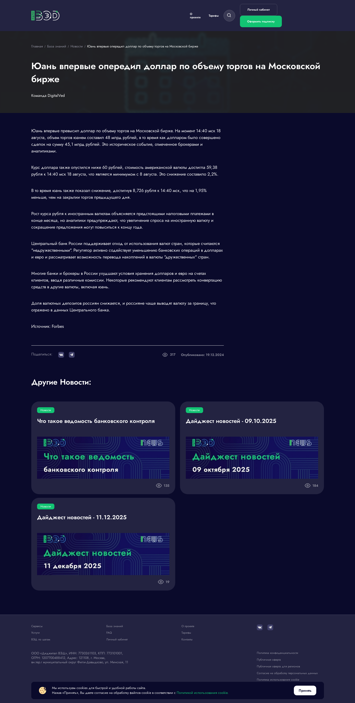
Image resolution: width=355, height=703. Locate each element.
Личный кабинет (258, 10)
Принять (305, 690)
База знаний (114, 626)
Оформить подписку (261, 21)
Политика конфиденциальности (277, 653)
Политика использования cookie (278, 680)
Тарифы (214, 15)
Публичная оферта (269, 660)
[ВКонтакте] (260, 627)
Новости (45, 410)
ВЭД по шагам (40, 639)
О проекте (195, 15)
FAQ (109, 633)
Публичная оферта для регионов (278, 666)
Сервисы (37, 626)
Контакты (187, 639)
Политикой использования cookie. (202, 692)
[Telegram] (270, 627)
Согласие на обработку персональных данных (287, 673)
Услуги (35, 633)
